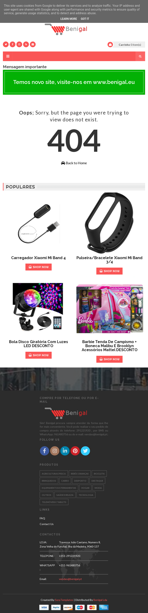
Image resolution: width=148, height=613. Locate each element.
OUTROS (46, 495)
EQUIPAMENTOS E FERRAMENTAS (59, 488)
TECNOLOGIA (86, 495)
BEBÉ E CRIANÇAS (80, 473)
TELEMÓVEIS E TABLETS (54, 502)
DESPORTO (80, 480)
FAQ (42, 518)
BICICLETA (99, 473)
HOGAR (85, 488)
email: (43, 579)
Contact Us (47, 524)
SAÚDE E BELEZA (64, 495)
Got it (85, 18)
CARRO (65, 480)
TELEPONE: (47, 555)
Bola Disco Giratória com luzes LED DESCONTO (38, 343)
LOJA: (43, 542)
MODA (98, 488)
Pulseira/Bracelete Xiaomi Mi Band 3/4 (109, 259)
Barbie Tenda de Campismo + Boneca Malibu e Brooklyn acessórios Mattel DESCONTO (109, 345)
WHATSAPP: (47, 567)
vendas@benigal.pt (70, 579)
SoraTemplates (64, 599)
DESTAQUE (97, 480)
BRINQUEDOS (49, 480)
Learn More (68, 18)
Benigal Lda (100, 599)
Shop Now (39, 267)
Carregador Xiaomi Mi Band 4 (38, 257)
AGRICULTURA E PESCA (54, 473)
